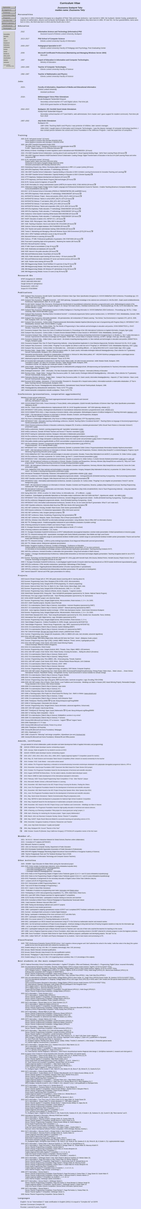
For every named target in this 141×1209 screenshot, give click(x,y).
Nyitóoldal (6, 7)
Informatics (63, 890)
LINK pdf (131, 459)
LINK (42, 298)
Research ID (7, 42)
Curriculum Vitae (9, 15)
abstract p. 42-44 (31, 405)
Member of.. (6, 53)
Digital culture (74, 890)
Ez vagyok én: (7, 10)
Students (6, 60)
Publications (6, 45)
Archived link (81, 734)
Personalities (7, 34)
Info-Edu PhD (7, 20)
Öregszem (6, 18)
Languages (6, 62)
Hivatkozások (7, 26)
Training (5, 40)
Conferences (7, 47)
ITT (108, 407)
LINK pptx (123, 459)
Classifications (7, 57)
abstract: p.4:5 (132, 412)
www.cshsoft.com (90, 693)
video (90, 473)
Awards (5, 51)
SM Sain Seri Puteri (47, 632)
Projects (6, 49)
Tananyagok (7, 28)
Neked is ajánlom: (8, 23)
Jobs (5, 38)
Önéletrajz (6, 12)
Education (6, 36)
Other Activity (7, 55)
